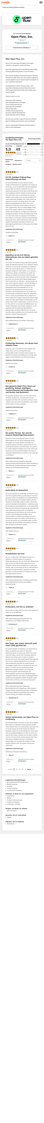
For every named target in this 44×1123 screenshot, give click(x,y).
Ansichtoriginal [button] (22, 241)
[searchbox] (33, 160)
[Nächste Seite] (30, 769)
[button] (18, 160)
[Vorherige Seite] (9, 769)
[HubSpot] (5, 2)
